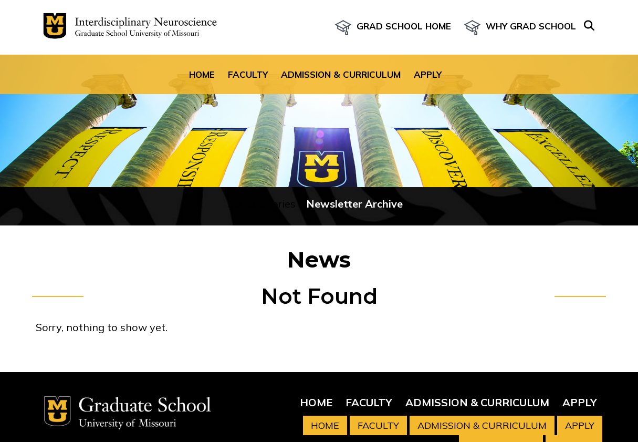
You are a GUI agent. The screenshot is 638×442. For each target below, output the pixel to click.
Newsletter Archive (354, 203)
